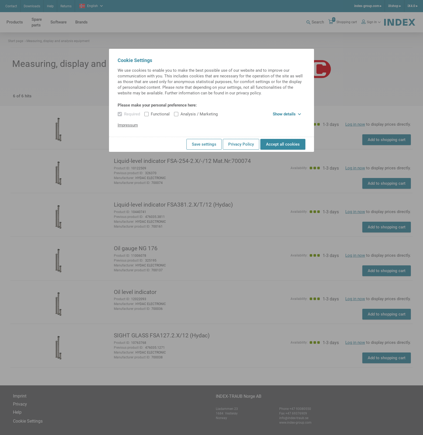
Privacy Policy (241, 144)
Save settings (204, 144)
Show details (287, 114)
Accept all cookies (283, 144)
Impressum (128, 125)
